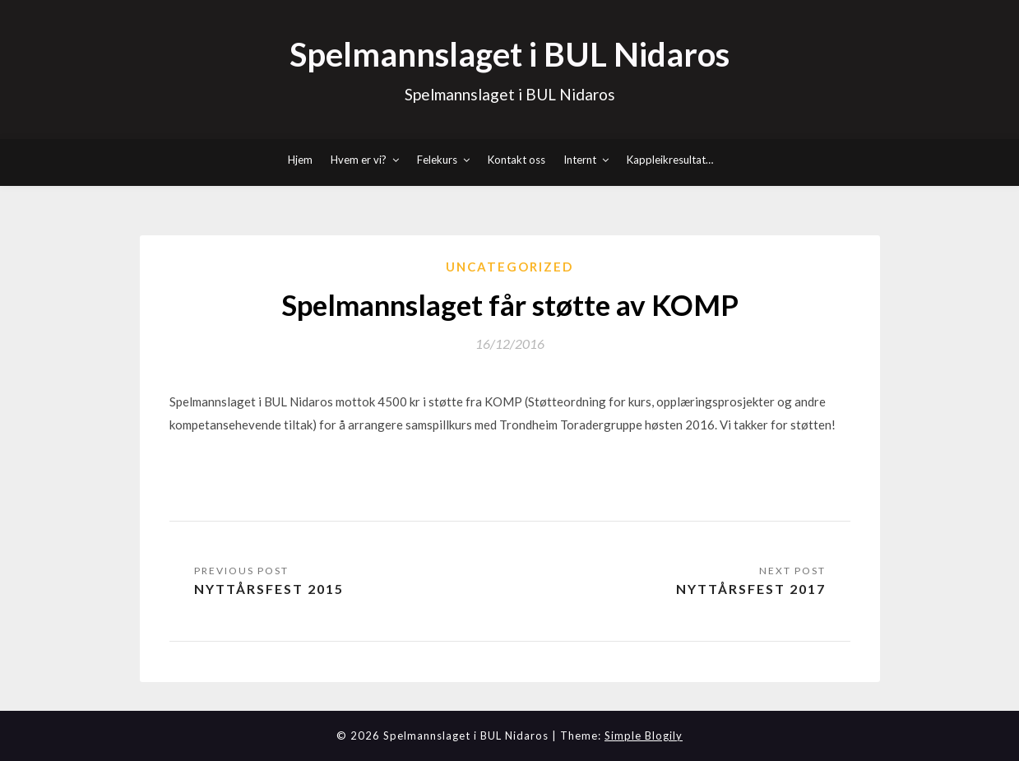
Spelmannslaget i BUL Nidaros (509, 54)
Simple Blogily (643, 735)
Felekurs (437, 159)
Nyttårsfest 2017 (751, 588)
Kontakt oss (516, 159)
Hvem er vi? (359, 159)
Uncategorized (509, 266)
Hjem (300, 159)
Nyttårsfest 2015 (269, 588)
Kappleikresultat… (670, 159)
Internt (579, 159)
